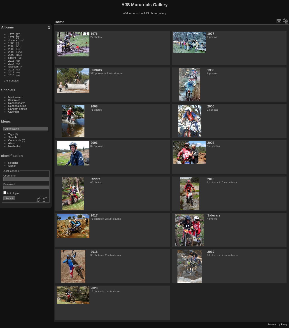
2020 (11, 75)
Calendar (13, 111)
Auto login (11, 193)
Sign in (12, 165)
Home (59, 22)
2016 (11, 60)
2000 (11, 48)
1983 (11, 43)
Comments (14, 140)
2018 (11, 69)
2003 (11, 51)
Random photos (17, 108)
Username (9, 175)
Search (12, 137)
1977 (11, 37)
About (11, 143)
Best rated (14, 99)
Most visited (15, 96)
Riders (12, 57)
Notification (14, 145)
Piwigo (284, 324)
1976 (11, 34)
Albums (7, 27)
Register (13, 162)
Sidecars (13, 66)
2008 (11, 45)
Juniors (12, 40)
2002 (11, 54)
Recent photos (17, 102)
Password (9, 184)
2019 (11, 72)
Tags (11, 134)
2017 (11, 63)
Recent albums (17, 105)
